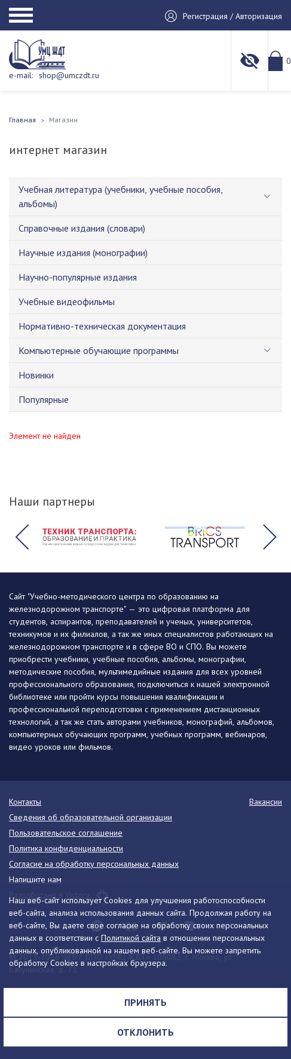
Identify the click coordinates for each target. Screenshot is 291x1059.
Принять (145, 1002)
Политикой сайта (131, 937)
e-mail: (21, 75)
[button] (21, 537)
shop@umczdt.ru (69, 75)
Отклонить (145, 1032)
